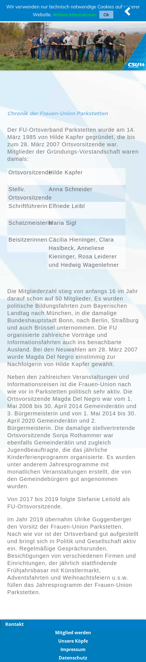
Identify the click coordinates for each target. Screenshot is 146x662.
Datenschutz (73, 658)
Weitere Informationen (74, 14)
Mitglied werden (73, 632)
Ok (106, 14)
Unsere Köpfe (73, 641)
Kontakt (14, 624)
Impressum (73, 649)
